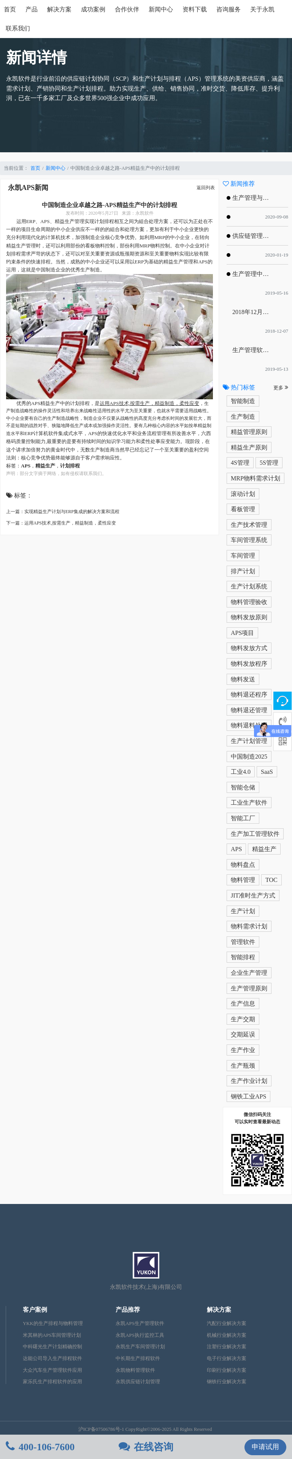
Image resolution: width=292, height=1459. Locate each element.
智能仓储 (243, 787)
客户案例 (35, 1309)
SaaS (267, 772)
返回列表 (206, 187)
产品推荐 (128, 1309)
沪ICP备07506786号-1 (101, 1429)
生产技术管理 (249, 524)
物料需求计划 (249, 926)
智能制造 (243, 401)
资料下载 (194, 9)
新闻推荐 (239, 183)
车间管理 (243, 555)
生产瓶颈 (243, 1065)
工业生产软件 (249, 802)
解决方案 (59, 9)
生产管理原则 (249, 988)
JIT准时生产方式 (253, 895)
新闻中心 (161, 9)
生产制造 (243, 416)
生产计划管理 (249, 741)
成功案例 (93, 9)
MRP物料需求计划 (255, 478)
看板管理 (243, 509)
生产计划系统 (249, 586)
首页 (10, 9)
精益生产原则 (249, 447)
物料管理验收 (249, 602)
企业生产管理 (249, 972)
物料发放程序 (249, 663)
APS (236, 849)
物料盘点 (243, 864)
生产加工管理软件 (255, 834)
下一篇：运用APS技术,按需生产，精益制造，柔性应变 (61, 523)
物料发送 (243, 679)
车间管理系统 (249, 540)
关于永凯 (262, 9)
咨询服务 (228, 9)
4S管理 (240, 462)
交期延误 (243, 1034)
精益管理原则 (249, 432)
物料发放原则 (249, 617)
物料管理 (243, 880)
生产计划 (243, 911)
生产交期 (243, 1019)
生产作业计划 (249, 1081)
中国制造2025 (249, 756)
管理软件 (243, 942)
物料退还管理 (249, 710)
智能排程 (243, 957)
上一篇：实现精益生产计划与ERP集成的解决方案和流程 (62, 511)
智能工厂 (243, 818)
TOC (271, 880)
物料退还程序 (249, 694)
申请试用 (265, 1447)
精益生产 (264, 849)
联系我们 (18, 28)
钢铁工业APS (248, 1096)
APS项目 (242, 633)
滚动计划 (243, 494)
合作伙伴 (127, 9)
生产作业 (243, 1050)
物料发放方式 (249, 648)
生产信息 (243, 1003)
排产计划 (243, 571)
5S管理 (269, 462)
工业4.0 (241, 772)
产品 (31, 9)
